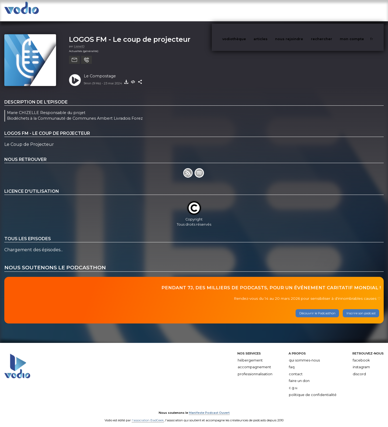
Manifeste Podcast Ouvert (209, 407)
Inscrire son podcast (361, 308)
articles (273, 10)
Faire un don (299, 375)
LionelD (79, 40)
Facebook (361, 355)
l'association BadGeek (148, 415)
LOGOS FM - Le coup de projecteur (129, 34)
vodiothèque (247, 10)
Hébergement (250, 355)
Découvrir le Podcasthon (317, 308)
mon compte (361, 10)
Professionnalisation (255, 369)
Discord (359, 369)
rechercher (331, 10)
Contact (296, 369)
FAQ (292, 362)
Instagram (361, 362)
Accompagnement (254, 362)
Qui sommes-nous (304, 355)
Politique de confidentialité (313, 389)
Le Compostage (100, 70)
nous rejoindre (300, 10)
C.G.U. (293, 382)
